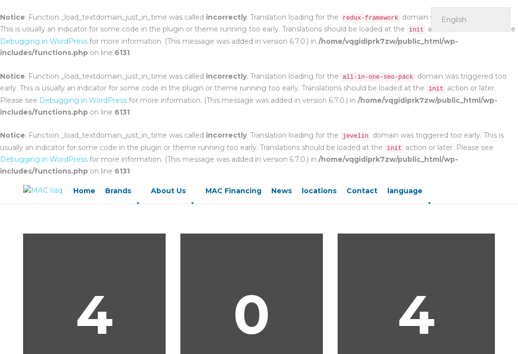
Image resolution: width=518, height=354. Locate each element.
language (409, 193)
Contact (361, 190)
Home (84, 190)
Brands (123, 193)
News (281, 190)
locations (319, 190)
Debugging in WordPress (43, 41)
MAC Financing (233, 190)
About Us (173, 193)
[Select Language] (471, 19)
